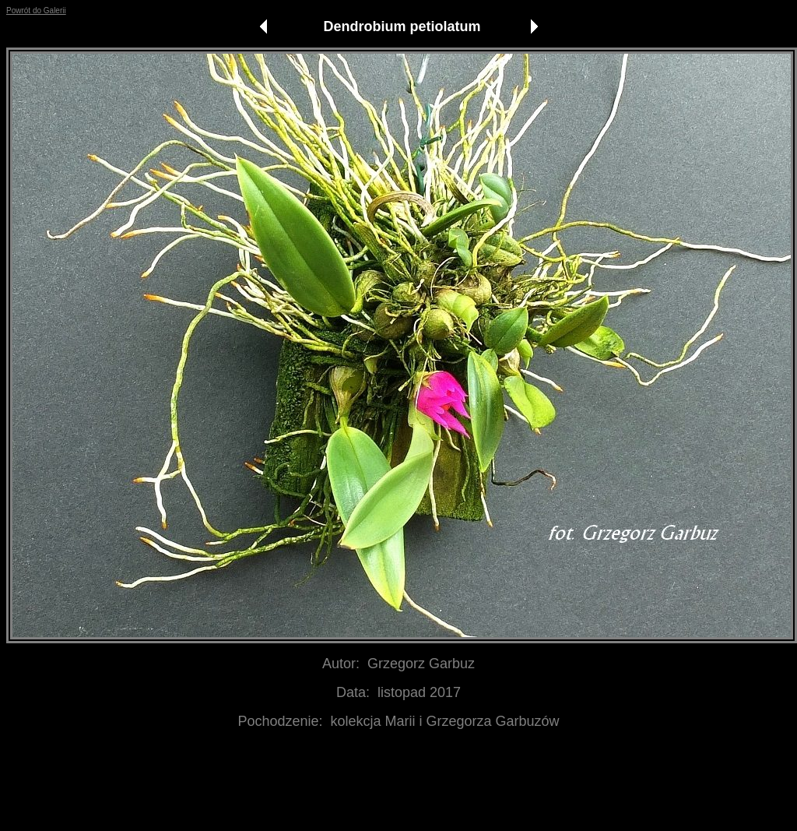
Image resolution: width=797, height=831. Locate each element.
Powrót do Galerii (36, 10)
